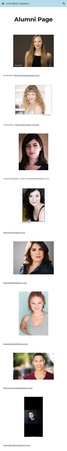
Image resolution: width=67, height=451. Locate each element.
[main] (33, 19)
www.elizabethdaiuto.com (15, 283)
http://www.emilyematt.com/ (26, 75)
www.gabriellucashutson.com (16, 445)
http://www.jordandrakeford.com (17, 388)
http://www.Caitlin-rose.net (27, 125)
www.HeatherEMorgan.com (15, 344)
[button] (3, 3)
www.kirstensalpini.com (14, 232)
